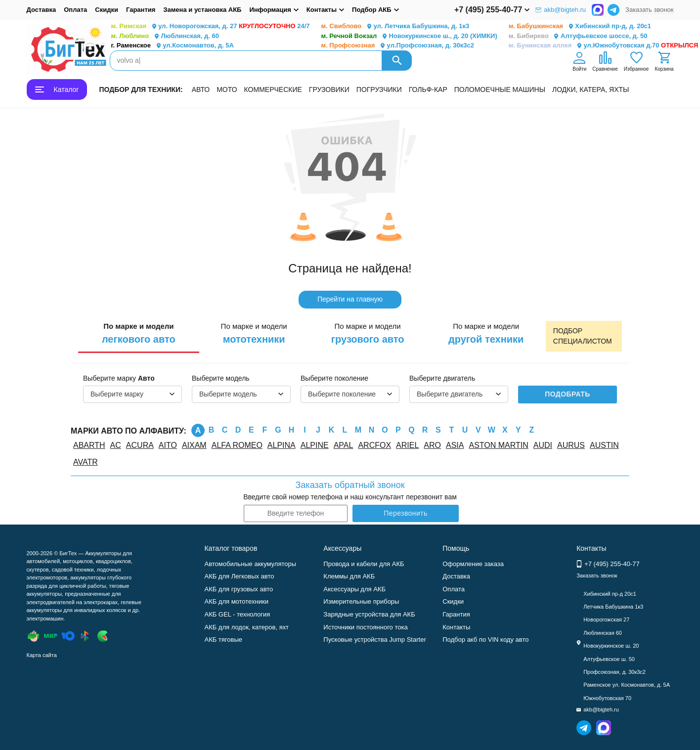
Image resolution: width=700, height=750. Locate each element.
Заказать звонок (649, 9)
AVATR (85, 462)
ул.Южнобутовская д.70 (604, 46)
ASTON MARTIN (498, 445)
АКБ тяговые (223, 639)
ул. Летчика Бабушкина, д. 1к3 (395, 26)
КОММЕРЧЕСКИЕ (273, 89)
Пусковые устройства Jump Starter (374, 639)
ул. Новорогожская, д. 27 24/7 (210, 26)
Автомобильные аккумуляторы (250, 564)
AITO (168, 445)
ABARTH (89, 445)
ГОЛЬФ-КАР (428, 89)
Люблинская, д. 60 (165, 36)
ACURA (140, 445)
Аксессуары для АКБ (354, 589)
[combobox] (132, 394)
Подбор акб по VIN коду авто (485, 639)
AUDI (542, 445)
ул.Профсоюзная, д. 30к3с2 (397, 46)
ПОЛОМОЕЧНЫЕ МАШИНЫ (499, 89)
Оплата (75, 9)
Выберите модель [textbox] (228, 394)
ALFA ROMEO (237, 445)
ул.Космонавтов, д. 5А (172, 46)
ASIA (455, 445)
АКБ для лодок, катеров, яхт (246, 627)
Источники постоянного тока (365, 627)
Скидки (106, 9)
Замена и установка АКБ (202, 9)
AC (115, 445)
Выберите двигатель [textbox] (449, 394)
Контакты (456, 627)
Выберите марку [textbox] (116, 394)
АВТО (201, 89)
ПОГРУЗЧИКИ (379, 89)
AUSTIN (604, 445)
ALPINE (315, 445)
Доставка (41, 9)
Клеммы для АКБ (349, 576)
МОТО (227, 89)
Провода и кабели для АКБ (363, 564)
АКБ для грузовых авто (238, 589)
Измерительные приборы (361, 601)
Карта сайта (42, 655)
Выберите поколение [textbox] (342, 394)
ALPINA (281, 445)
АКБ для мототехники (236, 601)
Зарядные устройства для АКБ (369, 614)
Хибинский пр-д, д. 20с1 (580, 26)
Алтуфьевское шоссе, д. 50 (578, 36)
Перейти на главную (350, 299)
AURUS (571, 445)
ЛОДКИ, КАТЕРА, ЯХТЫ (590, 89)
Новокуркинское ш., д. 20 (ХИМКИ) (409, 36)
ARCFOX (374, 445)
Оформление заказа (473, 564)
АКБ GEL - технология (237, 614)
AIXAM (194, 445)
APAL (343, 445)
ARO (432, 445)
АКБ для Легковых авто (239, 576)
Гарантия (140, 9)
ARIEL (407, 445)
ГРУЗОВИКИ (329, 89)
